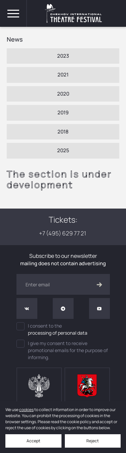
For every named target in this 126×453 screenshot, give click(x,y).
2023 (63, 55)
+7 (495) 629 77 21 (63, 233)
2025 (63, 150)
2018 (63, 131)
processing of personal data (57, 333)
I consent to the (63, 329)
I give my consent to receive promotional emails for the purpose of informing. (62, 350)
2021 (63, 74)
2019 (63, 112)
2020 (63, 93)
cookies (26, 409)
